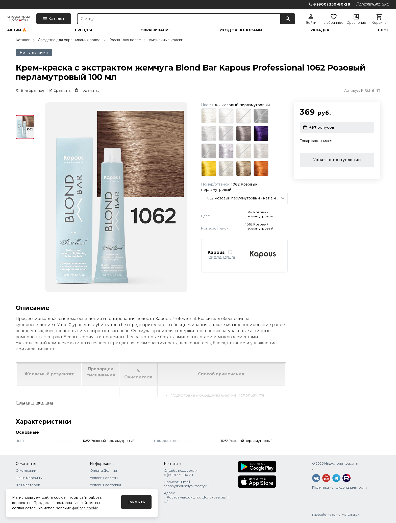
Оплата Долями (103, 470)
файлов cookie (85, 508)
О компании (26, 470)
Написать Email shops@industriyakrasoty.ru (186, 484)
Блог (383, 30)
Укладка (319, 30)
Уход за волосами (240, 30)
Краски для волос (124, 40)
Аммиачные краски (166, 40)
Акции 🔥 (16, 30)
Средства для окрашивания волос (69, 40)
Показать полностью (34, 402)
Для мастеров (28, 485)
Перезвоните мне (372, 4)
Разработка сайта (326, 514)
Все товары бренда (221, 257)
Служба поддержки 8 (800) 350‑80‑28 (180, 472)
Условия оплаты (104, 478)
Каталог (23, 40)
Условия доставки (105, 485)
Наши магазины (29, 478)
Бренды (83, 30)
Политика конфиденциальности (339, 487)
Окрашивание (155, 30)
